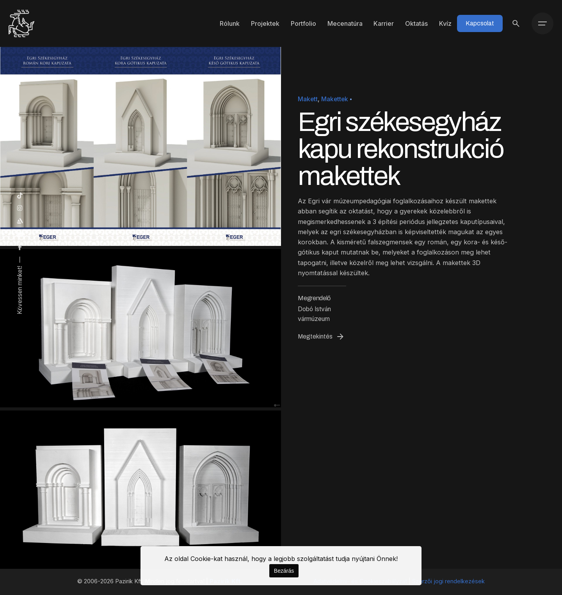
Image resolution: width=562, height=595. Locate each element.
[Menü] (542, 23)
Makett (308, 99)
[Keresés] (516, 23)
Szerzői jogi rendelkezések (448, 581)
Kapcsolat (480, 23)
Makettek (334, 99)
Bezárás (284, 571)
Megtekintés (321, 336)
